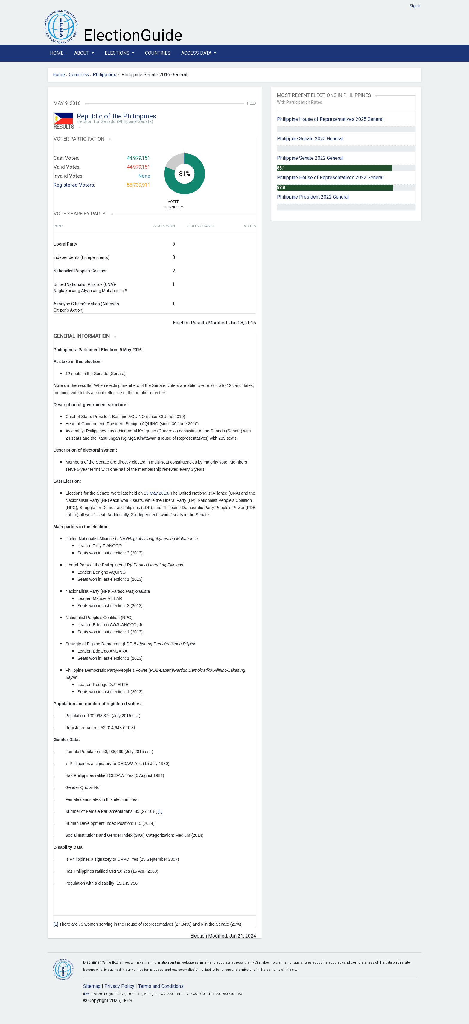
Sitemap (91, 986)
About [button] (82, 53)
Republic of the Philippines (116, 116)
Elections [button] (118, 53)
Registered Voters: (74, 185)
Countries (157, 53)
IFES (86, 994)
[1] (160, 811)
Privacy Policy (119, 986)
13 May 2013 (156, 493)
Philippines (104, 74)
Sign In (415, 6)
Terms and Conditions (161, 986)
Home (56, 53)
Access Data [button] (197, 53)
